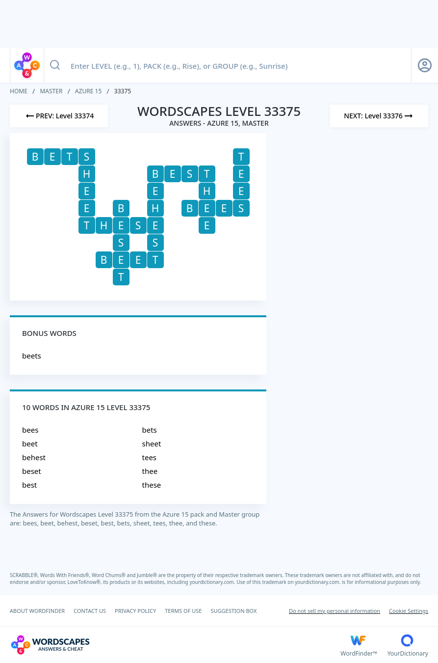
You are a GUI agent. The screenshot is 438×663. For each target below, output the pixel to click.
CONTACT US (90, 610)
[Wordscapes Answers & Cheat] (175, 645)
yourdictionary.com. (212, 582)
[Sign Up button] (425, 65)
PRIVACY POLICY (135, 610)
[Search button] (55, 65)
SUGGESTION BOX (233, 610)
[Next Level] (379, 116)
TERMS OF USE (183, 610)
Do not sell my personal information (334, 610)
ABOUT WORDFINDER (37, 610)
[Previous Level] (59, 116)
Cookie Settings (408, 610)
